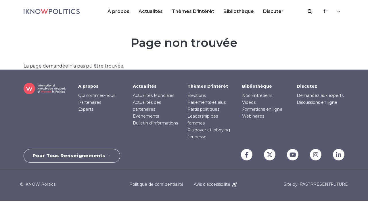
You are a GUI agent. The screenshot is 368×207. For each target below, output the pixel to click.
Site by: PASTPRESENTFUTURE (316, 184)
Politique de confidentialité (156, 184)
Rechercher (309, 11)
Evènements (146, 116)
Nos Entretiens (257, 95)
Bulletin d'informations (155, 123)
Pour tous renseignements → (71, 155)
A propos (88, 86)
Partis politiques (203, 109)
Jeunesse (196, 136)
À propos (118, 11)
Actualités (151, 11)
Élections (196, 95)
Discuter (273, 11)
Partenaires (89, 102)
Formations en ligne (262, 109)
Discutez (307, 86)
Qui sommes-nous (96, 95)
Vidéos (249, 102)
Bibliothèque (238, 11)
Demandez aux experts (320, 95)
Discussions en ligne (317, 102)
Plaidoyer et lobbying (208, 130)
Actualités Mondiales (153, 95)
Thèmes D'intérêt (193, 11)
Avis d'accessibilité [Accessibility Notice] (215, 184)
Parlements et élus (206, 102)
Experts (85, 109)
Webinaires (253, 116)
